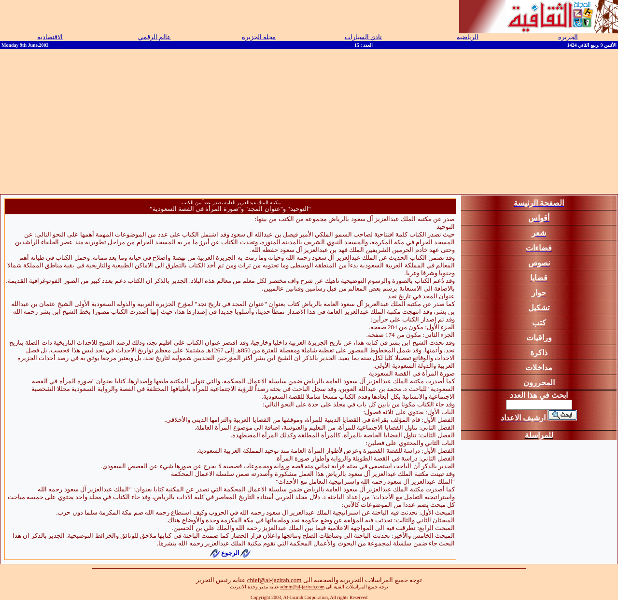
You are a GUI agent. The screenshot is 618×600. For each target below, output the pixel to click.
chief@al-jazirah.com (274, 580)
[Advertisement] (309, 121)
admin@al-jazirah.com (302, 586)
